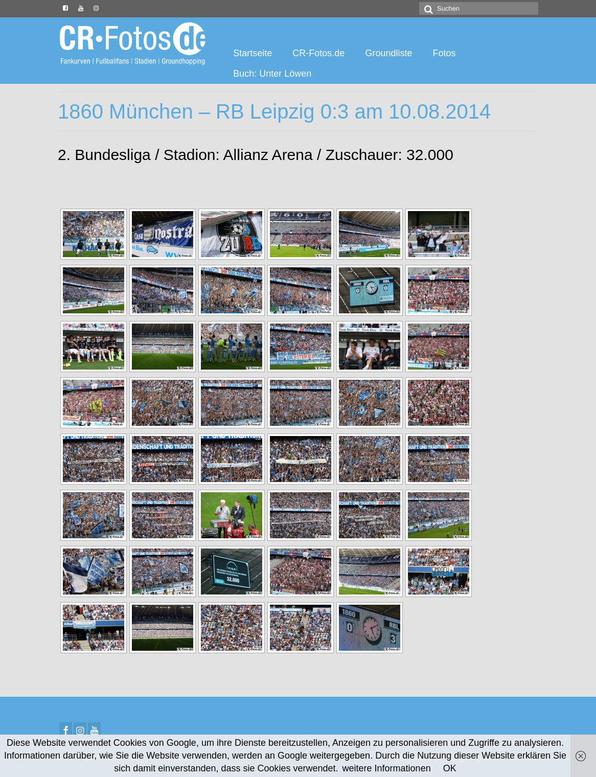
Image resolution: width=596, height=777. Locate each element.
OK (449, 768)
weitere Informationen (386, 768)
